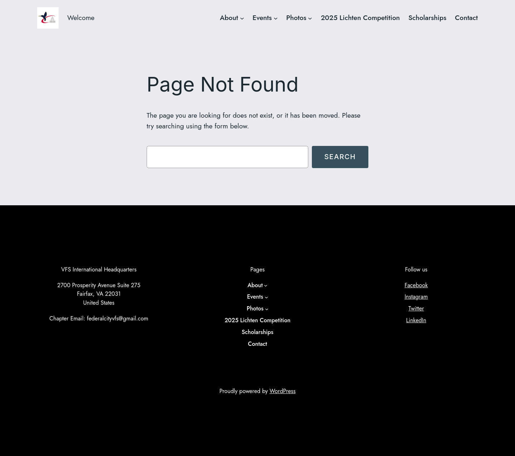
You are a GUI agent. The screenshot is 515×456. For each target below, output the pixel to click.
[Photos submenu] (310, 18)
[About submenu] (242, 18)
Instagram (416, 297)
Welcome (80, 18)
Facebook (416, 285)
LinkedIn (416, 320)
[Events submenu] (276, 18)
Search (340, 156)
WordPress (283, 391)
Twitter (416, 308)
